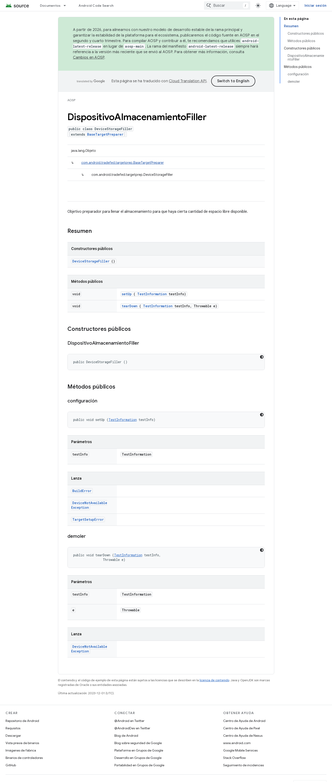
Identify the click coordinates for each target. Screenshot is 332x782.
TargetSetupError (88, 519)
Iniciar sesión (316, 5)
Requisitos (13, 728)
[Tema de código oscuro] (262, 357)
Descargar (13, 735)
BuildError (81, 491)
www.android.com (237, 743)
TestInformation (152, 294)
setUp (127, 294)
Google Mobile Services (240, 750)
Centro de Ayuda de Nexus (242, 735)
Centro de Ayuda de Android (244, 721)
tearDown (129, 306)
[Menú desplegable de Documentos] (67, 5)
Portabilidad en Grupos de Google (139, 765)
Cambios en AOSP (88, 57)
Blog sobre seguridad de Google (138, 743)
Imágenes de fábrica (21, 750)
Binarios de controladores (24, 758)
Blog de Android (126, 735)
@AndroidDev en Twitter (132, 728)
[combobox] (227, 5)
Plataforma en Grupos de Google (138, 750)
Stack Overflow (234, 758)
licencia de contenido (214, 680)
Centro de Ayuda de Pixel (241, 728)
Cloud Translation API (187, 81)
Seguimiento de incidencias (243, 765)
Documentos (50, 5)
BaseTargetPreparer (105, 134)
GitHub (11, 765)
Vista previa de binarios (22, 743)
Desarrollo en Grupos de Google (137, 758)
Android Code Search (96, 5)
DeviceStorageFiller (91, 261)
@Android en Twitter (129, 721)
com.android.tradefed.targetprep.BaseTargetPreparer (122, 163)
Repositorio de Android (22, 721)
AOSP (71, 100)
